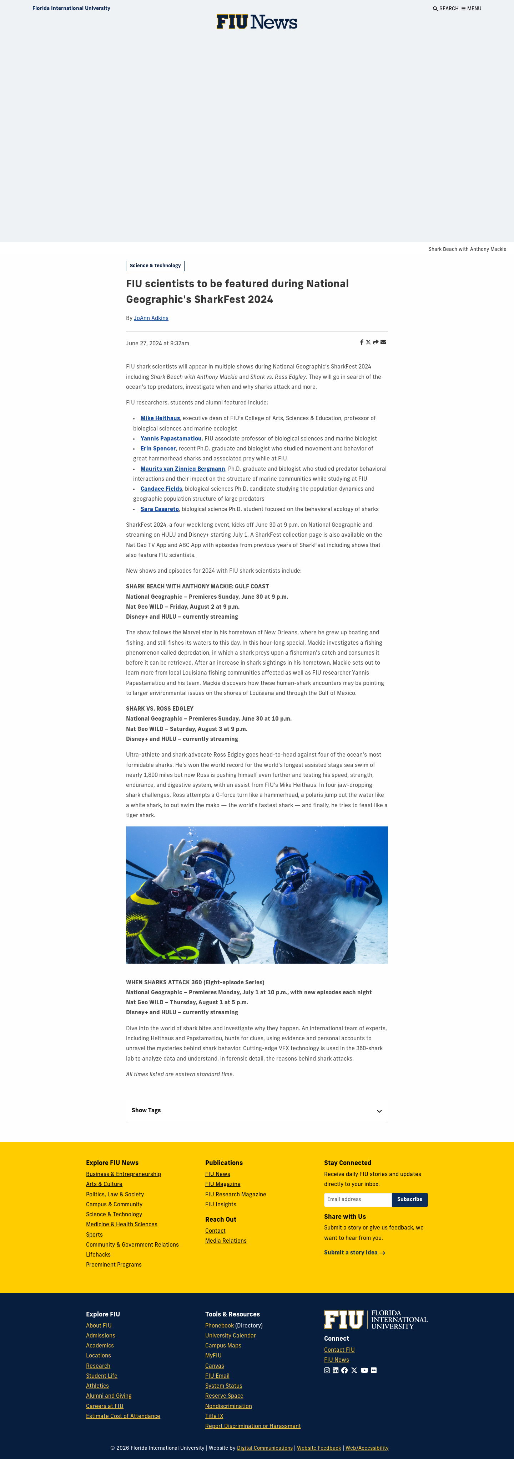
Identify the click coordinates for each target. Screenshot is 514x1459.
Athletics (97, 1386)
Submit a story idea (351, 1253)
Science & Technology (155, 266)
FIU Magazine (223, 1184)
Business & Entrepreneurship (123, 1174)
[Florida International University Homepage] (71, 9)
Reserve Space (224, 1396)
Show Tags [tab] (146, 1111)
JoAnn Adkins (151, 318)
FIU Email (217, 1376)
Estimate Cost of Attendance (123, 1416)
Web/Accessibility (367, 1448)
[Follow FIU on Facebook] (346, 1371)
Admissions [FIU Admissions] (100, 1336)
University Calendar (230, 1336)
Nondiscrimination (228, 1406)
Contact (215, 1231)
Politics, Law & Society (115, 1195)
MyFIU (213, 1356)
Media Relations (226, 1241)
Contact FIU (339, 1350)
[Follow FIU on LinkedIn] (337, 1371)
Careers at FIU (105, 1406)
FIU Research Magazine (235, 1195)
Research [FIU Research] (98, 1366)
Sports (94, 1235)
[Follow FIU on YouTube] (366, 1371)
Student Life (101, 1376)
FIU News (217, 1174)
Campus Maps (223, 1346)
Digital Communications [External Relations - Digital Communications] (265, 1448)
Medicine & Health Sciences (121, 1225)
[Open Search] (446, 9)
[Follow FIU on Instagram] (328, 1371)
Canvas (214, 1366)
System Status (223, 1386)
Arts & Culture (104, 1184)
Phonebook (219, 1326)
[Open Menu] (472, 9)
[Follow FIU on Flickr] (375, 1371)
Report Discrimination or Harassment (253, 1426)
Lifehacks (98, 1255)
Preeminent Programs (114, 1265)
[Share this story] (374, 343)
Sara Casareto (160, 509)
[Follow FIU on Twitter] (356, 1371)
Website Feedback (319, 1448)
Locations (98, 1356)
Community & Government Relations (132, 1245)
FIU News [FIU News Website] (336, 1360)
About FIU (99, 1326)
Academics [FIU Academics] (100, 1346)
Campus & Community (114, 1205)
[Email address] (358, 1200)
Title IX (214, 1416)
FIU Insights (220, 1205)
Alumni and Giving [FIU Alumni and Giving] (109, 1396)
